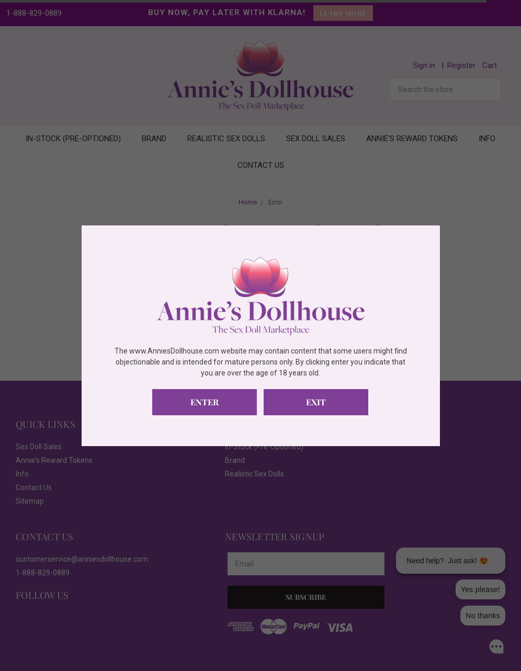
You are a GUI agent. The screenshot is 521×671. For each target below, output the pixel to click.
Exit (316, 401)
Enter (204, 401)
